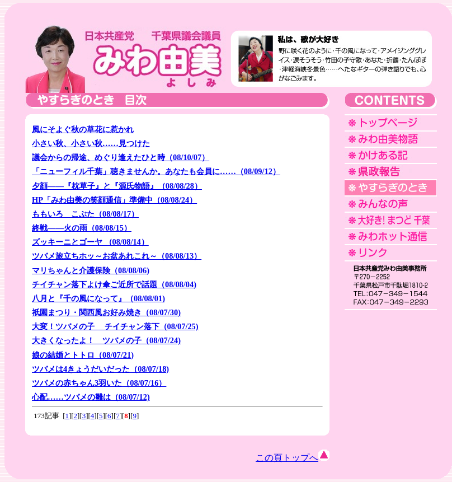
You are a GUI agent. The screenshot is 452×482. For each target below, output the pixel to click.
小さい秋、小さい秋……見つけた (91, 143)
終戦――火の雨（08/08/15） (81, 227)
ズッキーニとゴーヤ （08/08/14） (90, 241)
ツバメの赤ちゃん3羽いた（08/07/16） (99, 382)
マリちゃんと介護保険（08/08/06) (90, 270)
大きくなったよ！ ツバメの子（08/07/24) (106, 340)
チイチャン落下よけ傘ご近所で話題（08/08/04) (114, 284)
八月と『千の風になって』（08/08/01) (98, 298)
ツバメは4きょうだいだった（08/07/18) (100, 368)
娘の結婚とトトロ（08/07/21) (83, 354)
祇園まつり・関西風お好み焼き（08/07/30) (106, 312)
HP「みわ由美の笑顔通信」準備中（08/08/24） (114, 199)
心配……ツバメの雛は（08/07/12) (91, 396)
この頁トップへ (292, 457)
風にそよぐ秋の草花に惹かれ (83, 129)
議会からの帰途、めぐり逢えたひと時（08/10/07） (120, 157)
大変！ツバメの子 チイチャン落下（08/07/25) (115, 326)
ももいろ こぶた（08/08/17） (85, 213)
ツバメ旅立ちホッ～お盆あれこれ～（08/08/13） (116, 255)
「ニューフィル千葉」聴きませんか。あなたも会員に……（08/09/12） (156, 171)
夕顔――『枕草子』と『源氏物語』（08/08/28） (117, 185)
